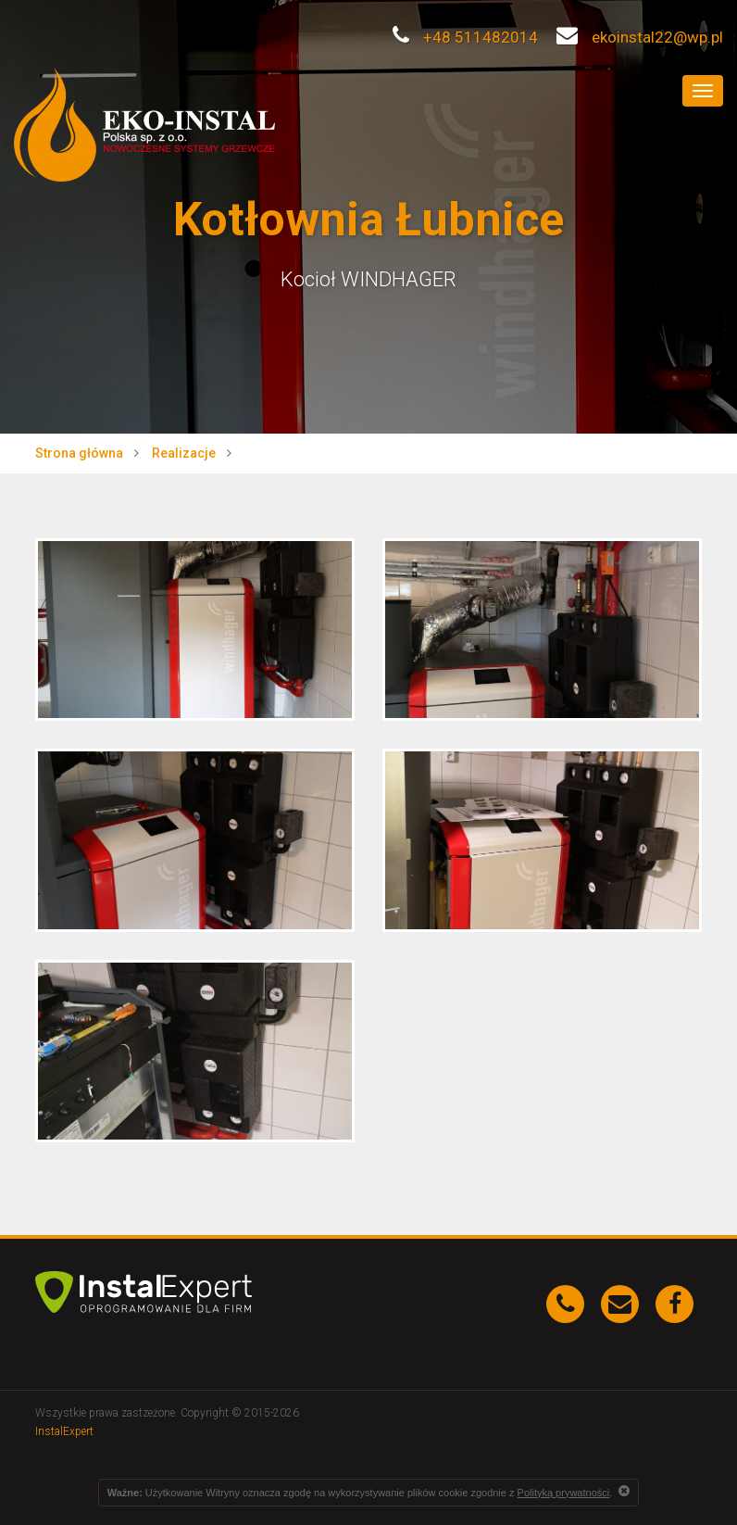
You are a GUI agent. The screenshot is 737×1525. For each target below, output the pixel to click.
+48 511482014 (465, 37)
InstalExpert (64, 1431)
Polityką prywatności (564, 1492)
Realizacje (184, 453)
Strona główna (79, 453)
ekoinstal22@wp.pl (639, 37)
